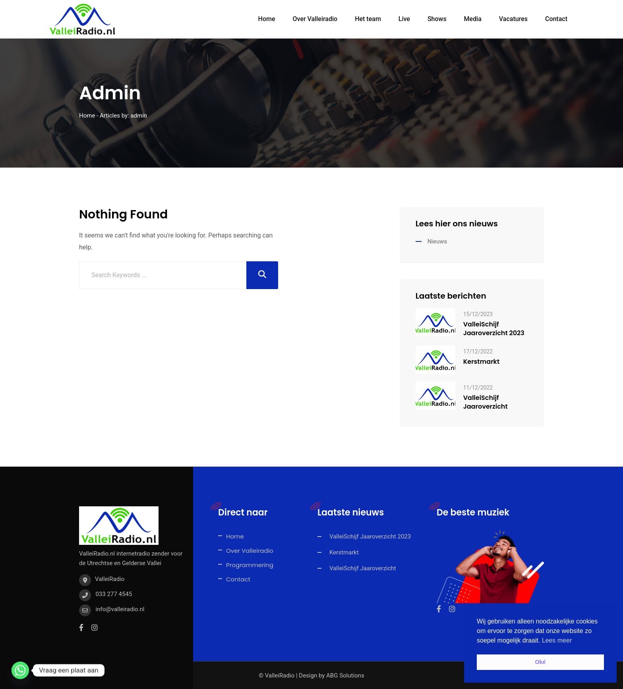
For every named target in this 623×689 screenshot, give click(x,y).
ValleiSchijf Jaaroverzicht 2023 (493, 328)
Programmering (249, 564)
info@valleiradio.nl (120, 608)
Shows (437, 19)
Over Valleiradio (315, 19)
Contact (556, 19)
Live (404, 19)
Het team (368, 19)
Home (266, 19)
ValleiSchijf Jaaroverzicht (485, 402)
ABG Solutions (345, 675)
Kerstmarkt (481, 361)
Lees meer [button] (557, 640)
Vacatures (513, 19)
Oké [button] (540, 662)
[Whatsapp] (20, 670)
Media (473, 19)
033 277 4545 (114, 593)
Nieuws (437, 241)
